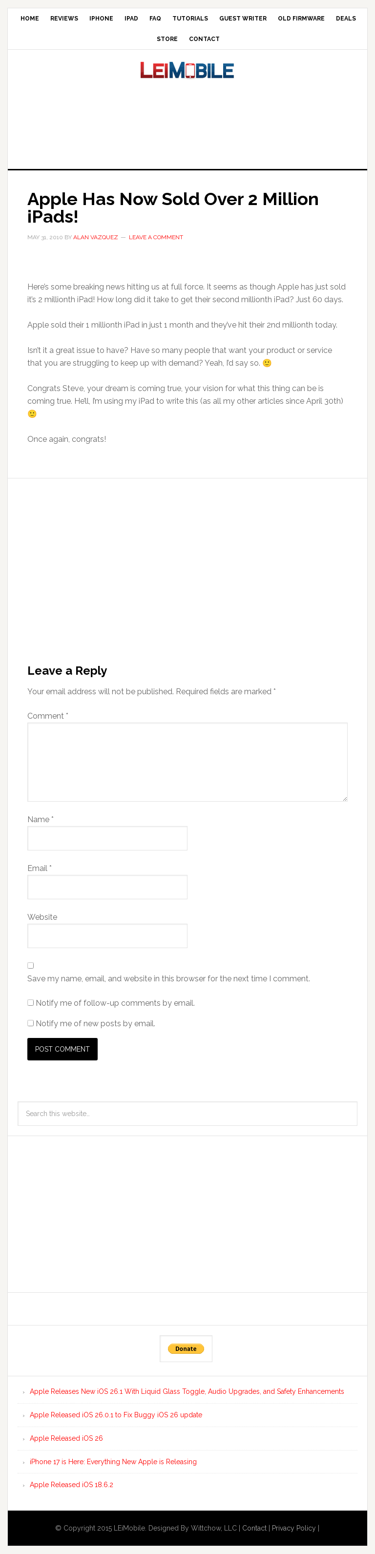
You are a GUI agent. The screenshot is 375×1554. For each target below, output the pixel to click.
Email (39, 868)
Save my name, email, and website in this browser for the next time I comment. (168, 978)
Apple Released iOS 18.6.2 (71, 1485)
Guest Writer (243, 18)
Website (42, 917)
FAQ (155, 18)
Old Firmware (301, 18)
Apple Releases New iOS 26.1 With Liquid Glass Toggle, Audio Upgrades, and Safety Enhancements (187, 1391)
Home (30, 18)
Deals (346, 18)
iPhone (101, 18)
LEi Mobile (187, 82)
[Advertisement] (187, 133)
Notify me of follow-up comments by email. (115, 1003)
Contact (204, 39)
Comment (47, 716)
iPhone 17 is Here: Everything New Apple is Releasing (113, 1462)
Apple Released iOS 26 (66, 1438)
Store (167, 39)
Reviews (64, 18)
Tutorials (190, 18)
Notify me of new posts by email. (95, 1023)
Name (40, 819)
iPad (131, 18)
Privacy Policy (294, 1528)
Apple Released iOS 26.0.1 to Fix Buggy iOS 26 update (116, 1415)
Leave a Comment (156, 237)
